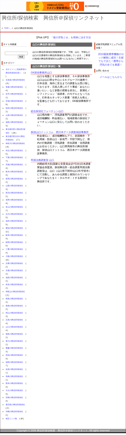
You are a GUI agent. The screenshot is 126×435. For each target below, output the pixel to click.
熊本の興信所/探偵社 (14, 383)
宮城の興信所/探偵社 (14, 101)
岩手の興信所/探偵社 (14, 94)
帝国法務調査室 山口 (42, 160)
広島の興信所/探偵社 (14, 320)
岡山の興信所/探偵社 (14, 313)
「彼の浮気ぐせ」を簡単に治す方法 (71, 37)
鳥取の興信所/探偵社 (14, 299)
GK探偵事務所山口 (41, 72)
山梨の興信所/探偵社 (14, 186)
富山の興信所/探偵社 (14, 207)
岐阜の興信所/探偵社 (14, 235)
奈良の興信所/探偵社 (14, 284)
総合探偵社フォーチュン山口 (47, 111)
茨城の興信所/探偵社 (14, 164)
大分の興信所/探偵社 (14, 390)
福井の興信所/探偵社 (14, 221)
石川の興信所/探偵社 (14, 214)
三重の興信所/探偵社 (14, 249)
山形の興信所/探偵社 (14, 115)
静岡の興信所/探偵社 (14, 242)
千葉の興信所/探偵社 (14, 157)
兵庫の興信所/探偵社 (14, 263)
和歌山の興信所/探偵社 (15, 291)
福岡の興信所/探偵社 (14, 362)
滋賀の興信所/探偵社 (14, 277)
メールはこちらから (111, 77)
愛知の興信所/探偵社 (14, 228)
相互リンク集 (11, 419)
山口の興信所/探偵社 (14, 327)
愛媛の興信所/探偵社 (14, 348)
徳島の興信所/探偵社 (14, 334)
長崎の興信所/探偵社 (14, 376)
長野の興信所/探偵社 (14, 200)
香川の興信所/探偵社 (14, 341)
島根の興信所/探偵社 (14, 306)
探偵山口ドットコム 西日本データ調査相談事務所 (60, 132)
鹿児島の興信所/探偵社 (15, 404)
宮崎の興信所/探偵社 (14, 397)
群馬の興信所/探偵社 (14, 179)
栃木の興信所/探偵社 (14, 172)
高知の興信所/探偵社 (14, 355)
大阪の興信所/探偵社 (14, 256)
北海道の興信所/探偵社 (15, 80)
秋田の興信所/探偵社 (14, 108)
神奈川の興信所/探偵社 (15, 143)
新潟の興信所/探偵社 (14, 193)
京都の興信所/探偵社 (14, 270)
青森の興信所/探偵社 (14, 87)
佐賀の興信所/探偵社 (14, 369)
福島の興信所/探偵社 (14, 122)
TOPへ (7, 28)
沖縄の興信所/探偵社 (14, 411)
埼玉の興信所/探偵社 (14, 150)
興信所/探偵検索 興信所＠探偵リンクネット (53, 18)
